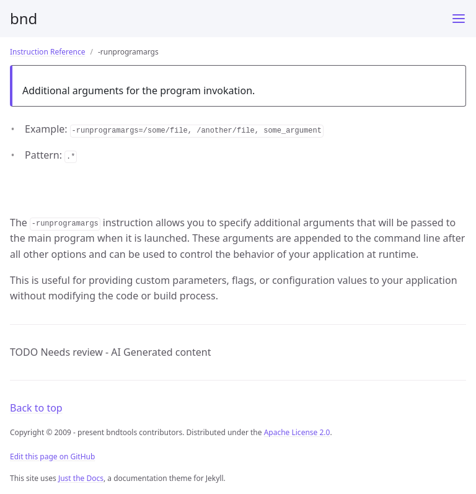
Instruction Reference (47, 51)
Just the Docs (81, 478)
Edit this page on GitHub (52, 456)
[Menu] (458, 18)
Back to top (36, 408)
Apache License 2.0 (297, 432)
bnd (23, 18)
